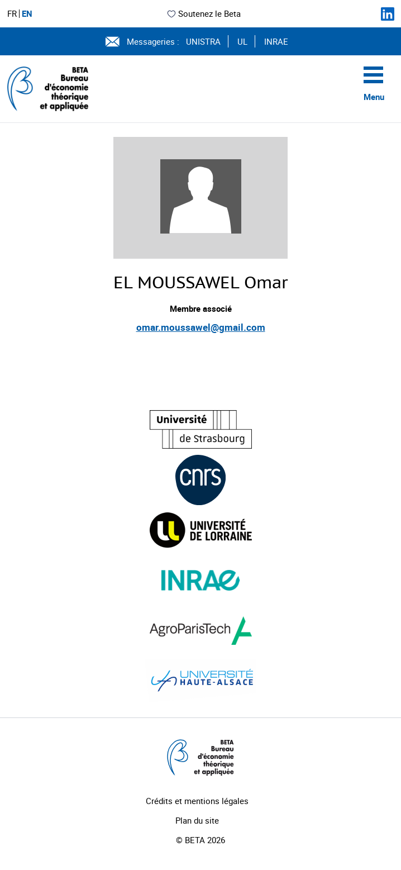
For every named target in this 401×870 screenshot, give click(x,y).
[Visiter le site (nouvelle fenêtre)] (201, 429)
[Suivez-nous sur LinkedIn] (387, 14)
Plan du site (197, 820)
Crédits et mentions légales (197, 800)
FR (12, 13)
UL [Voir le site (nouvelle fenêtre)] (242, 41)
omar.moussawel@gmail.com (200, 327)
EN (27, 13)
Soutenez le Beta (203, 13)
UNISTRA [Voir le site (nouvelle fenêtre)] (203, 41)
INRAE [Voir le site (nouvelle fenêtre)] (276, 41)
